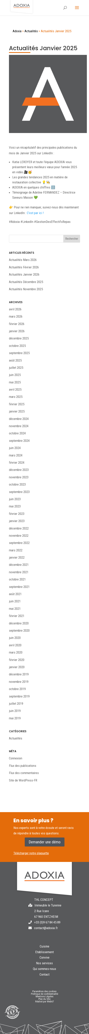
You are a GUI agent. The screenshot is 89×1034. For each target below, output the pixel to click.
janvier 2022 (17, 557)
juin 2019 (15, 711)
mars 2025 (15, 397)
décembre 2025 (19, 338)
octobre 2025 (17, 346)
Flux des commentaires (24, 773)
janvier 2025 (17, 411)
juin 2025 (15, 375)
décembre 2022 (19, 528)
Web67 (50, 1001)
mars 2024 (15, 455)
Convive (44, 957)
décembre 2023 (19, 470)
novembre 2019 (18, 682)
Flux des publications (22, 766)
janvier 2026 (17, 331)
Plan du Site (44, 998)
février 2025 (16, 404)
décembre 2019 (19, 674)
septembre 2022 (19, 543)
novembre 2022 (18, 536)
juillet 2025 (16, 368)
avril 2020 (15, 645)
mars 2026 (15, 316)
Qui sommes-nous (44, 969)
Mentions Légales (44, 996)
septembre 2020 (19, 630)
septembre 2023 (19, 492)
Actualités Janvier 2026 (24, 274)
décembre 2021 (19, 565)
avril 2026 (15, 309)
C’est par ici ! (35, 213)
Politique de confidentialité (44, 993)
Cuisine (44, 946)
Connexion (15, 758)
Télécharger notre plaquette (31, 853)
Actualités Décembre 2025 (26, 282)
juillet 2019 (16, 703)
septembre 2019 (19, 696)
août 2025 (15, 360)
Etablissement (44, 952)
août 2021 (15, 594)
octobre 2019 (17, 689)
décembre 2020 (19, 623)
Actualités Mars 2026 (23, 260)
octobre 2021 (17, 579)
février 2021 (16, 616)
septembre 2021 (19, 587)
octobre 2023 (17, 484)
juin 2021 (15, 601)
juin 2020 (15, 638)
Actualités (15, 738)
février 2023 (16, 514)
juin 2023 (15, 499)
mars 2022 (15, 550)
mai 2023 (15, 506)
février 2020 (16, 660)
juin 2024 (15, 448)
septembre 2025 (19, 353)
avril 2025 (15, 389)
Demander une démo (45, 842)
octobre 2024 (17, 433)
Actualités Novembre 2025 (26, 289)
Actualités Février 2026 (24, 267)
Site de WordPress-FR (23, 780)
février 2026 (16, 324)
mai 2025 (15, 382)
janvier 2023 (17, 521)
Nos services (44, 963)
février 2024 (16, 462)
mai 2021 (15, 609)
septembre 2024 (19, 441)
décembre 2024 (19, 419)
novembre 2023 (18, 477)
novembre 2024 (18, 426)
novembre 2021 (18, 572)
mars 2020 (15, 652)
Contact (44, 974)
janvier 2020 (17, 667)
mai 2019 (15, 718)
